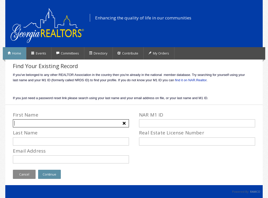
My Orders (158, 53)
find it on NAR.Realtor (190, 80)
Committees (67, 53)
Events (38, 53)
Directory (98, 53)
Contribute (127, 53)
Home (14, 53)
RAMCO (255, 191)
